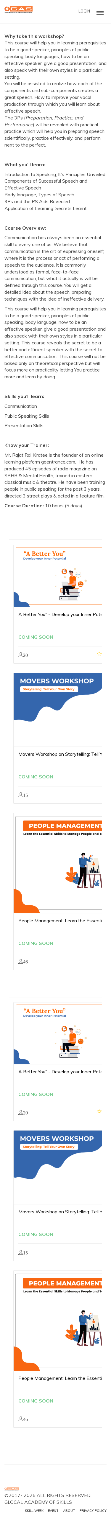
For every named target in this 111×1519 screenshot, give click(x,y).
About (69, 1511)
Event (53, 1511)
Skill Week (34, 1511)
